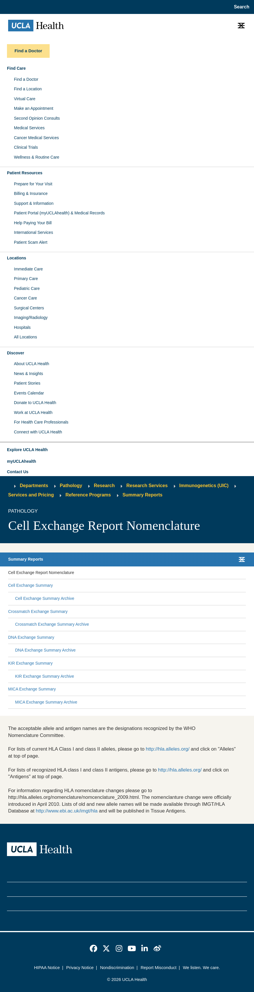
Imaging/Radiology (31, 317)
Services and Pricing (31, 494)
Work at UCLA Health (33, 412)
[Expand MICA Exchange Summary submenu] (150, 689)
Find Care (16, 68)
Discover (15, 353)
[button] (127, 450)
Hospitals (22, 327)
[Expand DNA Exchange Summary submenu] (149, 637)
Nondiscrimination (117, 967)
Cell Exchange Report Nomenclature (41, 572)
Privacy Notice (80, 967)
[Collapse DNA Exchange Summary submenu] (245, 637)
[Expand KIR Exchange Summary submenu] (148, 663)
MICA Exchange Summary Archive (46, 702)
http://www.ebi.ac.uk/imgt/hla (67, 811)
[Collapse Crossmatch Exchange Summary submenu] (245, 611)
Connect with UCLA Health (38, 432)
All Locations (25, 337)
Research (104, 485)
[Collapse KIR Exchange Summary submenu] (245, 663)
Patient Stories (27, 383)
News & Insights (28, 373)
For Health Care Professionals (41, 422)
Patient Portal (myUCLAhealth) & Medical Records (59, 213)
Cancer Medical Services (36, 137)
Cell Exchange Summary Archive (44, 598)
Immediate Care (28, 269)
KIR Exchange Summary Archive (44, 676)
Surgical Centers (29, 308)
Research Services (146, 485)
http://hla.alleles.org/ (167, 749)
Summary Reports (143, 494)
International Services (33, 232)
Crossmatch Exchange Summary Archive (52, 624)
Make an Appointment (33, 108)
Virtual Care (24, 98)
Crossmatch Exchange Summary (38, 611)
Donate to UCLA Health (35, 402)
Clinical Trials (26, 147)
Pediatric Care (27, 288)
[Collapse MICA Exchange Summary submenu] (245, 689)
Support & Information (33, 203)
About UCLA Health (31, 363)
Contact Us (17, 471)
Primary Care (26, 278)
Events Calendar (29, 393)
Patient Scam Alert (30, 242)
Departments (34, 485)
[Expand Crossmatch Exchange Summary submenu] (155, 611)
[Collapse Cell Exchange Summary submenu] (245, 585)
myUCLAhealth (21, 461)
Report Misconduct (158, 967)
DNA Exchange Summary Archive (45, 650)
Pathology (71, 485)
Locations (16, 258)
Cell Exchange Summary (30, 585)
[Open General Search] (240, 7)
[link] (93, 948)
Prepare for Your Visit (33, 184)
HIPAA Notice (47, 967)
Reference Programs (88, 494)
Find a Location (28, 89)
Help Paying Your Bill (33, 222)
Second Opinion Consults (37, 118)
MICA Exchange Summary (32, 689)
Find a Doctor (26, 79)
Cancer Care (25, 298)
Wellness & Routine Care (36, 157)
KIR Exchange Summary (30, 663)
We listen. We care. (201, 967)
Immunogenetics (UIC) (204, 485)
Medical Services (29, 127)
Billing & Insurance (31, 193)
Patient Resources (24, 173)
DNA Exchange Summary (31, 637)
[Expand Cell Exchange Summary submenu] (148, 585)
